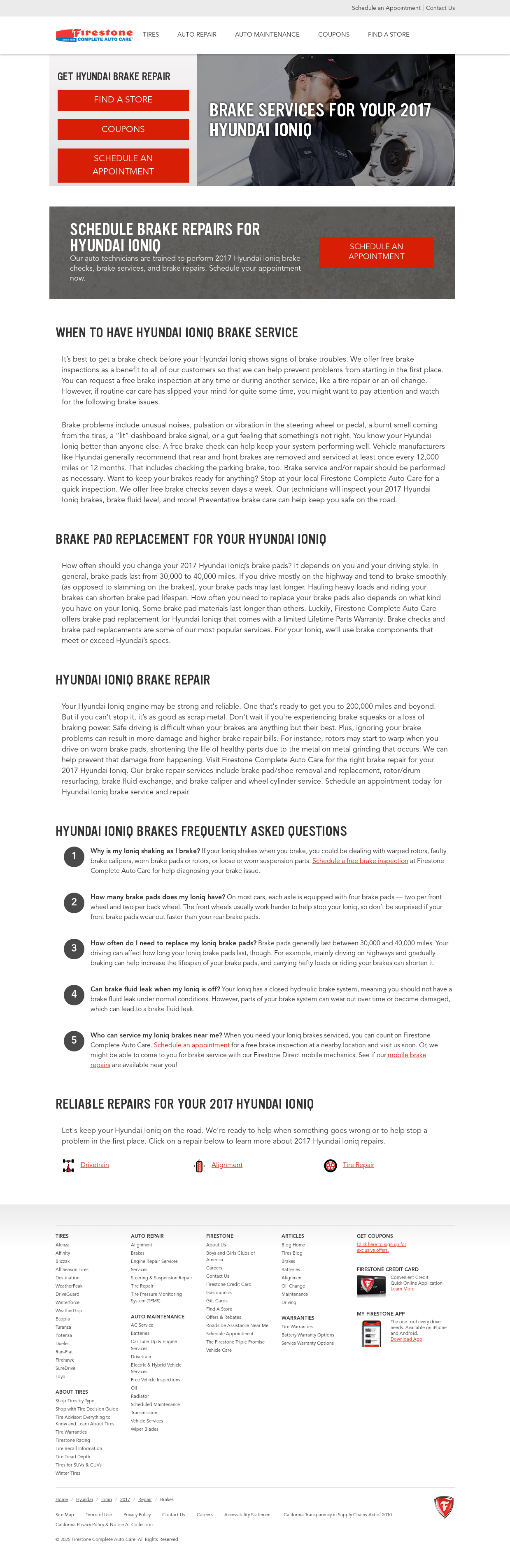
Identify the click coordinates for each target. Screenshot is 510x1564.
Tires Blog (292, 1253)
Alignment (141, 1245)
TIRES (151, 35)
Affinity (63, 1253)
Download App (406, 1339)
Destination (67, 1278)
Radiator (140, 1397)
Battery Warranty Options (308, 1335)
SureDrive (65, 1369)
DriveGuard (67, 1295)
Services (139, 1270)
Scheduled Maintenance (155, 1405)
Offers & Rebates (223, 1318)
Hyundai (84, 1500)
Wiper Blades (144, 1429)
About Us (216, 1245)
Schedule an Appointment (387, 8)
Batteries (140, 1334)
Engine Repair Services (154, 1262)
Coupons (123, 129)
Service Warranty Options (308, 1343)
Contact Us (440, 8)
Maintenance (295, 1295)
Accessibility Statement (248, 1515)
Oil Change (293, 1286)
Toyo (60, 1377)
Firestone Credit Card (229, 1285)
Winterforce (67, 1303)
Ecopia (63, 1319)
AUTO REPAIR (197, 35)
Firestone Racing (73, 1441)
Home (62, 1500)
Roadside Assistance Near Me (237, 1326)
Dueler (62, 1344)
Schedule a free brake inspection (360, 861)
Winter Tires (68, 1473)
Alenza (63, 1245)
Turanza (63, 1327)
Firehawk (65, 1360)
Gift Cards (217, 1301)
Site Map (65, 1515)
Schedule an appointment (192, 1045)
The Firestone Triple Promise (235, 1342)
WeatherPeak (69, 1286)
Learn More (403, 1289)
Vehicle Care (219, 1350)
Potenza (64, 1336)
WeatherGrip (69, 1311)
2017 (125, 1500)
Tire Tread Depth (73, 1457)
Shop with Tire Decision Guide (87, 1409)
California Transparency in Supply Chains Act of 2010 (338, 1515)
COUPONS (333, 35)
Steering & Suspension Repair (161, 1278)
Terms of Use (99, 1515)
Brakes (137, 1253)
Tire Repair (142, 1286)
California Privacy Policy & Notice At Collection (104, 1525)
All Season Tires (72, 1270)
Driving (289, 1303)
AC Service (142, 1325)
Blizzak (63, 1262)
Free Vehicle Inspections (155, 1380)
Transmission (144, 1413)
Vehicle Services (147, 1421)
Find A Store (123, 100)
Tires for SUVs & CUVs (79, 1465)
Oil (134, 1388)
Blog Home (293, 1245)
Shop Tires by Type (75, 1401)
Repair (145, 1500)
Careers (214, 1268)
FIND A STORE (389, 35)
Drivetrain (141, 1357)
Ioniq (106, 1500)
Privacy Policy (137, 1515)
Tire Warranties (71, 1432)
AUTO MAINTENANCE (267, 35)
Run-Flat (64, 1352)
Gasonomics (219, 1293)
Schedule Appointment (230, 1334)
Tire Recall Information (79, 1449)
